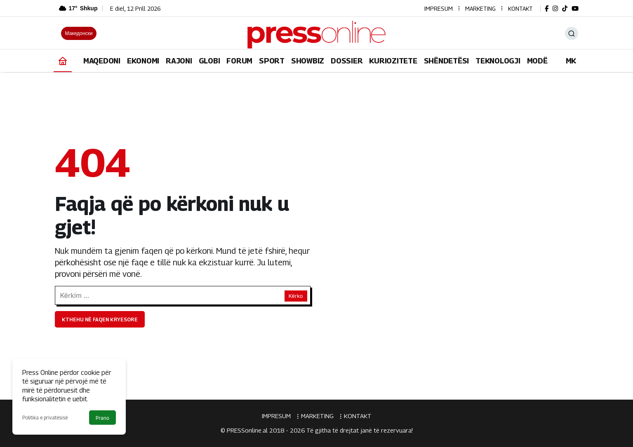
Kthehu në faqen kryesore (100, 319)
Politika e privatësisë (45, 417)
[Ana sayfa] (63, 61)
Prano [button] (102, 418)
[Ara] (571, 33)
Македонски (79, 33)
